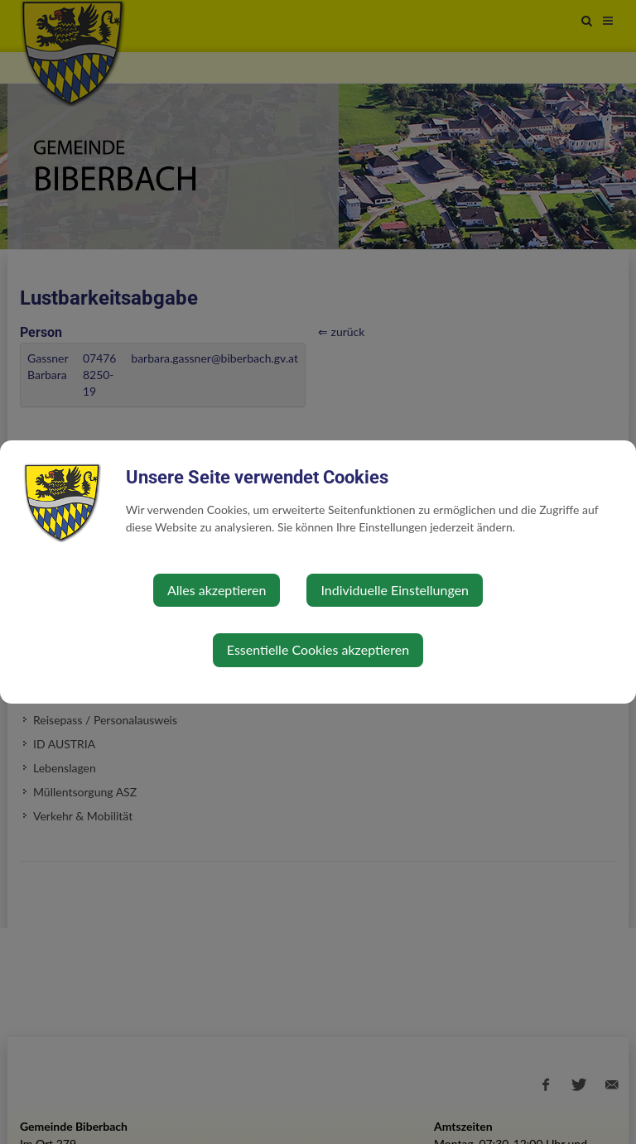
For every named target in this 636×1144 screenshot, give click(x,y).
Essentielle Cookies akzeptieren (318, 649)
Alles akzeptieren (216, 590)
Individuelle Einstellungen (394, 590)
